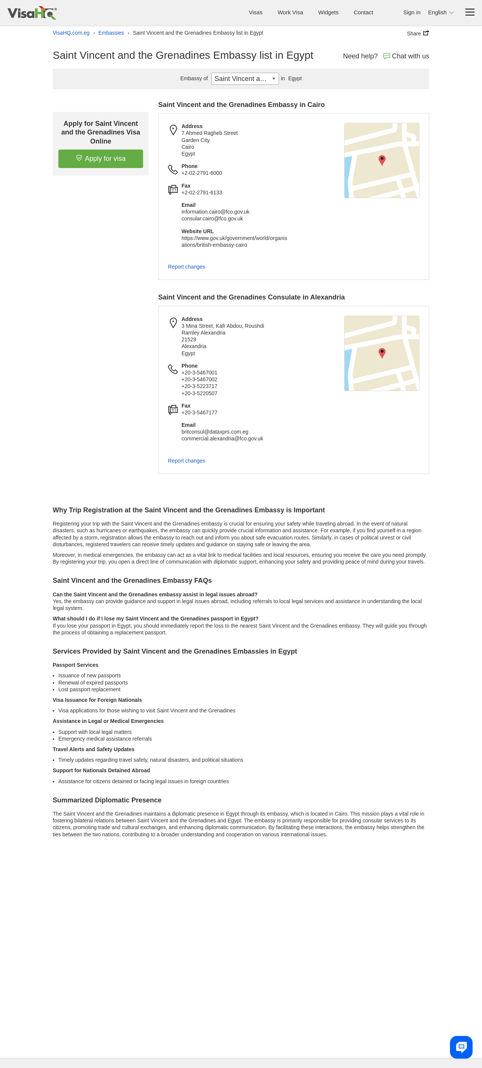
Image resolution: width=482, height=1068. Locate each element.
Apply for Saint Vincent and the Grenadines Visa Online (100, 132)
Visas (255, 12)
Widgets (328, 12)
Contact (363, 12)
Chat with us (406, 56)
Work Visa (290, 12)
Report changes (186, 267)
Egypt (290, 78)
